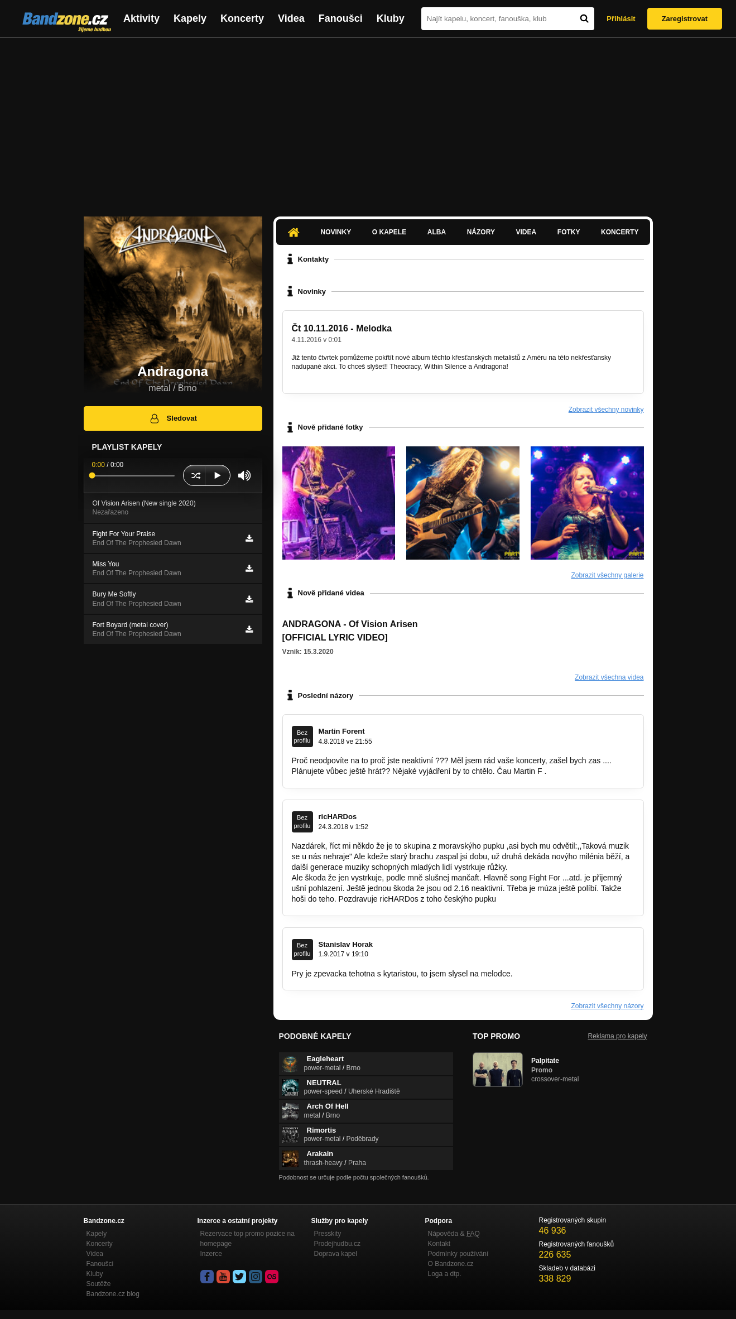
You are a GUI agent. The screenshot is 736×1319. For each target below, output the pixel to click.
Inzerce (211, 1254)
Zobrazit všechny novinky (606, 409)
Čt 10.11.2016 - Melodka (342, 328)
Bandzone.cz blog (112, 1294)
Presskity (327, 1234)
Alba (436, 232)
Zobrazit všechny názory (607, 1006)
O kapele (389, 232)
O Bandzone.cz (451, 1264)
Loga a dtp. (444, 1274)
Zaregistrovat (685, 19)
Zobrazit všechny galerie (607, 575)
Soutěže (98, 1284)
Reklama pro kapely (617, 1036)
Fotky (568, 232)
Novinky (336, 232)
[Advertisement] (368, 122)
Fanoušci (341, 18)
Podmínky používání (458, 1254)
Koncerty (242, 18)
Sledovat (172, 418)
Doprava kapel (335, 1254)
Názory (481, 232)
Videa (291, 18)
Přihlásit (621, 19)
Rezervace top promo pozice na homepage (247, 1239)
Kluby (391, 18)
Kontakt (439, 1244)
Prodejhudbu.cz (337, 1244)
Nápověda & (454, 1234)
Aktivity (141, 18)
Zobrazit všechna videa (609, 677)
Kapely (190, 18)
